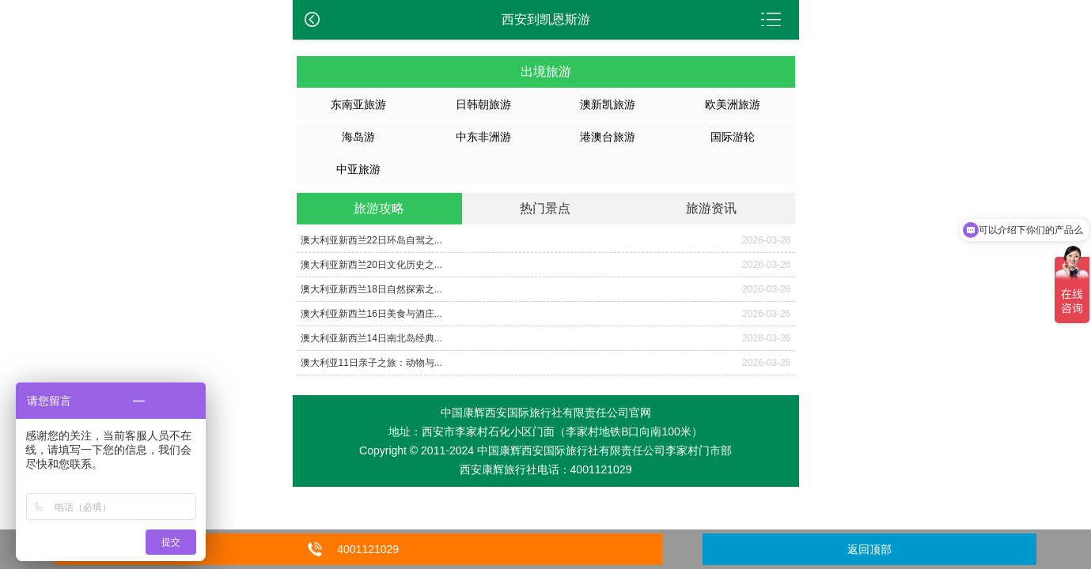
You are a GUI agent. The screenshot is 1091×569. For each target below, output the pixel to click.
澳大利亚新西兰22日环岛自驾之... (371, 240)
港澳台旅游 (607, 136)
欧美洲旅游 (732, 104)
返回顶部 (869, 549)
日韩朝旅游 (483, 104)
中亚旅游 (358, 169)
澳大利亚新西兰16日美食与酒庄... (371, 313)
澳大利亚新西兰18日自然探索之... (371, 289)
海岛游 (358, 136)
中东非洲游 (483, 136)
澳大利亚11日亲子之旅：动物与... (371, 362)
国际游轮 (732, 136)
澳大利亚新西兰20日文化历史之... (371, 264)
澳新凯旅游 (607, 104)
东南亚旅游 (358, 104)
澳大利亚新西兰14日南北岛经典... (371, 338)
